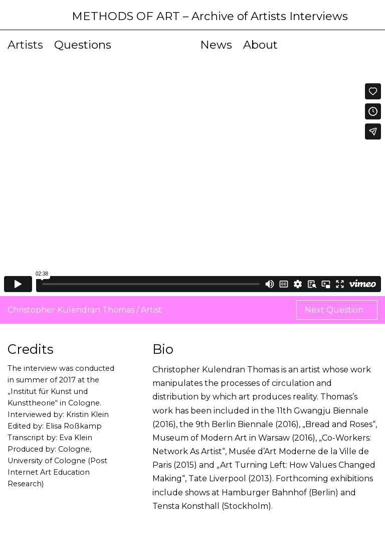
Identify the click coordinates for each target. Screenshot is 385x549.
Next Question (335, 310)
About (260, 45)
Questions (82, 45)
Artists (25, 45)
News (216, 45)
